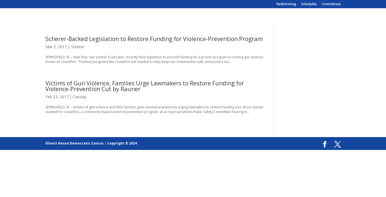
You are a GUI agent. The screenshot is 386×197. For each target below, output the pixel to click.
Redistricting (286, 4)
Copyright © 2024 (122, 143)
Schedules (309, 4)
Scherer (78, 46)
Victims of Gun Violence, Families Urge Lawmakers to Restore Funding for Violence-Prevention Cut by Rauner (144, 86)
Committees (331, 4)
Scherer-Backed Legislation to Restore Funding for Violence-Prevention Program (154, 39)
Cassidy (79, 96)
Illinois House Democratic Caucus (74, 143)
